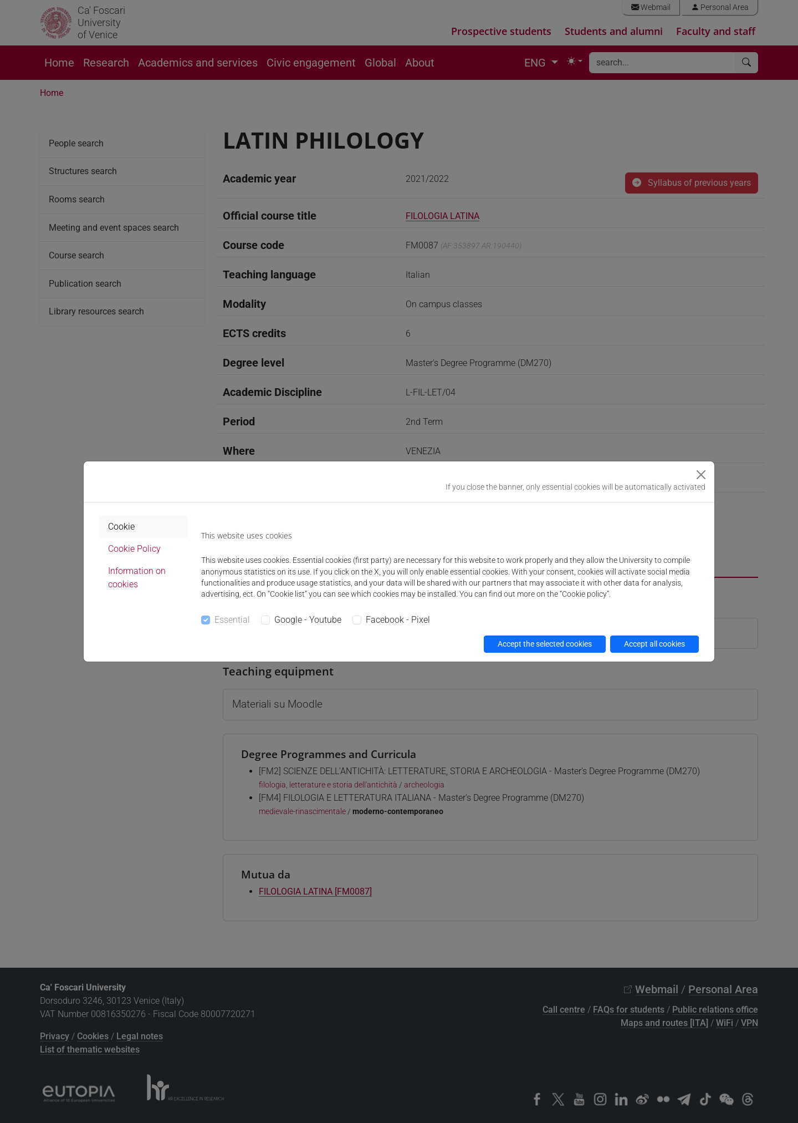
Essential (232, 619)
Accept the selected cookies (545, 643)
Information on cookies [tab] (137, 578)
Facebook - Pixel (398, 619)
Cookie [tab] (121, 526)
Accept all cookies (654, 643)
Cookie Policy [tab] (134, 548)
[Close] (701, 475)
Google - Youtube (307, 619)
